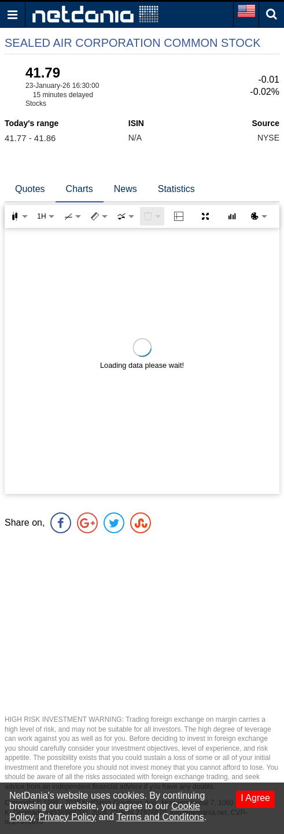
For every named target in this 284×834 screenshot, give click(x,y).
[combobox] (125, 216)
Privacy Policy (67, 817)
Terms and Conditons (160, 817)
